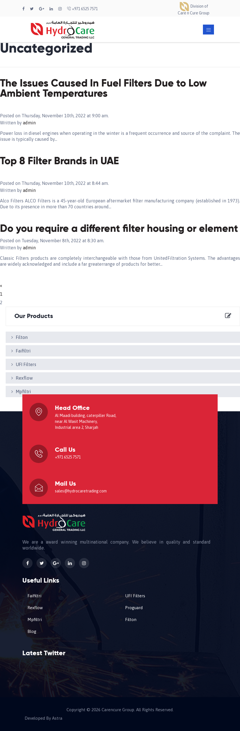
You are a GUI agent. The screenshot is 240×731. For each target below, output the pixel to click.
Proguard (134, 607)
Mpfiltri (23, 391)
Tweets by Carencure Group (50, 670)
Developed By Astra (43, 718)
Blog (31, 631)
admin (29, 122)
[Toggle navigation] (208, 29)
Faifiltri (23, 350)
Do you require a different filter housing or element (119, 229)
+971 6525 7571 (82, 9)
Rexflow (24, 377)
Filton (22, 337)
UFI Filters (26, 364)
